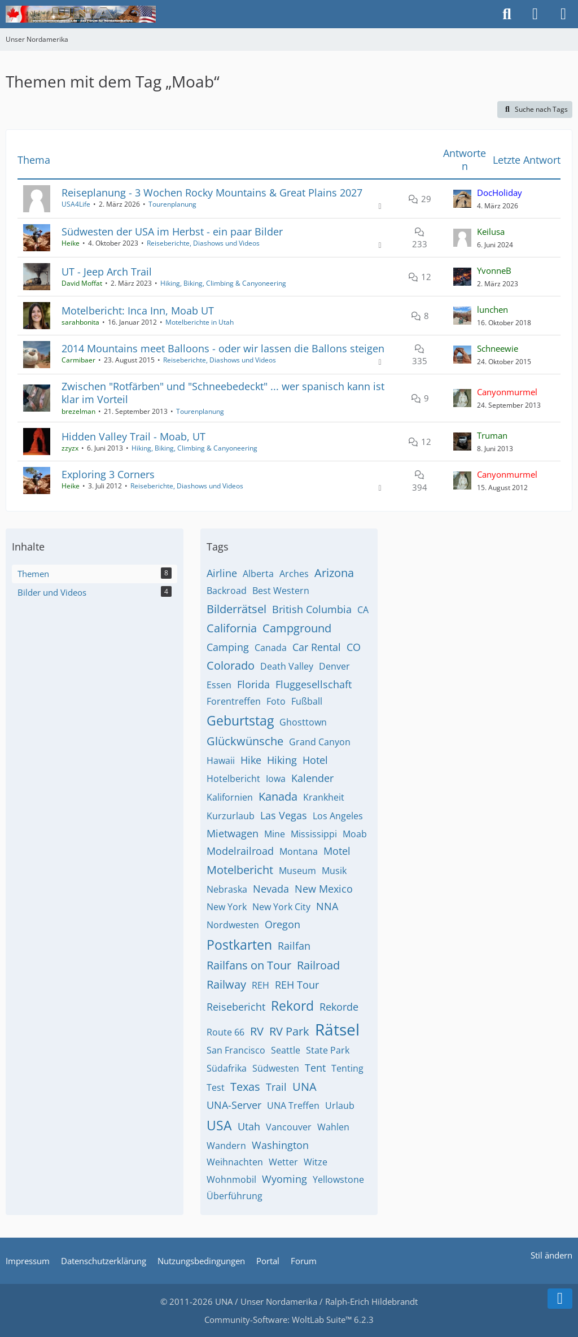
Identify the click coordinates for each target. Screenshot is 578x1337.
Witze (315, 1162)
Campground (296, 628)
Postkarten (239, 945)
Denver (334, 666)
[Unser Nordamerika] (80, 14)
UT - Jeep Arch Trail (107, 271)
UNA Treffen (293, 1105)
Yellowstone (338, 1179)
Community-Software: (289, 1319)
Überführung (234, 1196)
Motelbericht (240, 869)
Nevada (271, 888)
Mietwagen (233, 833)
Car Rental (316, 647)
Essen (219, 685)
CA (363, 610)
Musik (334, 870)
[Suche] (507, 14)
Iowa (276, 778)
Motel (337, 851)
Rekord (292, 1006)
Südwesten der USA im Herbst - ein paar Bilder (172, 231)
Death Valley (286, 666)
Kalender (312, 778)
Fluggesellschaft (313, 684)
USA (219, 1125)
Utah (249, 1126)
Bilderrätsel (236, 609)
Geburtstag (240, 720)
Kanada (278, 796)
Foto (276, 701)
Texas (245, 1086)
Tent (315, 1067)
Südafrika (227, 1068)
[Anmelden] (535, 14)
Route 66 (225, 1032)
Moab (355, 834)
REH (260, 985)
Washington (280, 1145)
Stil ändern (551, 1255)
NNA (327, 906)
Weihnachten (235, 1162)
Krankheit (323, 797)
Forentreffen (234, 701)
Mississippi (314, 834)
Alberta (258, 573)
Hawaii (221, 760)
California (232, 628)
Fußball (306, 701)
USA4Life (76, 204)
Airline (222, 573)
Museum (297, 870)
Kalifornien (230, 797)
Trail (276, 1087)
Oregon (282, 924)
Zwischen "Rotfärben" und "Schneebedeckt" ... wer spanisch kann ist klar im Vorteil (223, 392)
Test (216, 1087)
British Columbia (312, 609)
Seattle (285, 1050)
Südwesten (275, 1068)
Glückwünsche (245, 741)
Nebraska (227, 889)
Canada (271, 647)
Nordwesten (233, 925)
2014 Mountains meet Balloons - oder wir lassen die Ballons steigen (223, 348)
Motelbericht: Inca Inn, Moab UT (138, 310)
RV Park (289, 1031)
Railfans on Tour (249, 965)
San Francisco (236, 1050)
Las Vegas (283, 815)
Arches (294, 573)
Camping (228, 647)
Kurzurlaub (231, 816)
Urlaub (339, 1105)
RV (257, 1031)
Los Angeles (338, 816)
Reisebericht (236, 1006)
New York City (281, 907)
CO (354, 647)
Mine (274, 834)
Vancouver (289, 1127)
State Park (327, 1050)
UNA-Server (234, 1105)
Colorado (231, 665)
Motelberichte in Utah (199, 322)
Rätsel (337, 1029)
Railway (226, 984)
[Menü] (563, 14)
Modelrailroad (240, 851)
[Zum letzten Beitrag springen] (462, 199)
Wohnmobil (231, 1179)
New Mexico (324, 888)
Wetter (283, 1162)
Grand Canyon (320, 742)
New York (227, 907)
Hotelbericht (233, 778)
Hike (250, 760)
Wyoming (284, 1179)
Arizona (334, 572)
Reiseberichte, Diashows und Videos (203, 243)
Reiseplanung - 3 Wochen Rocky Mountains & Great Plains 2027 (212, 192)
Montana (298, 851)
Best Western (280, 590)
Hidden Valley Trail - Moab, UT (133, 436)
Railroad (318, 965)
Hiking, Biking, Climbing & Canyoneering (223, 283)
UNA (304, 1086)
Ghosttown (303, 722)
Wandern (226, 1145)
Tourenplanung (172, 204)
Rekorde (338, 1006)
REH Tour (297, 984)
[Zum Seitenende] (560, 1298)
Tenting (347, 1068)
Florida (253, 684)
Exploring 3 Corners (108, 474)
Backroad (227, 590)
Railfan (294, 945)
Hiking (282, 760)
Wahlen (333, 1127)
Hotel (315, 760)
